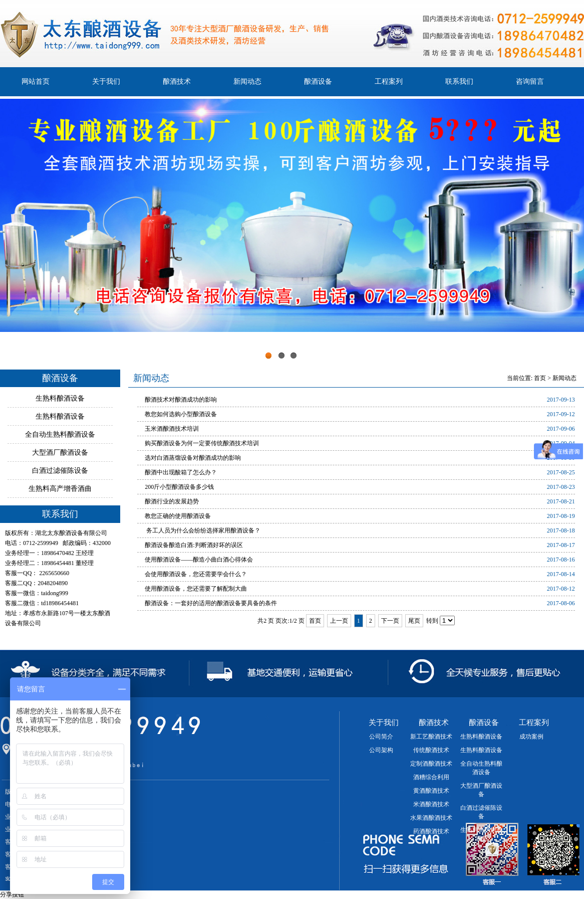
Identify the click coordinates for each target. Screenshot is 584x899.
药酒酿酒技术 (431, 831)
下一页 (390, 620)
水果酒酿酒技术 (431, 817)
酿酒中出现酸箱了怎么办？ (181, 472)
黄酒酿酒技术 (431, 790)
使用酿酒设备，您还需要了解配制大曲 (196, 588)
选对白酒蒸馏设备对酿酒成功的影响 (193, 457)
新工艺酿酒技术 (431, 736)
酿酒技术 (177, 81)
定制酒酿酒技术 (431, 763)
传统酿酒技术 (431, 750)
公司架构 (381, 750)
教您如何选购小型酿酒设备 (181, 414)
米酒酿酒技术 (431, 804)
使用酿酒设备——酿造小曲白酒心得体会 (199, 559)
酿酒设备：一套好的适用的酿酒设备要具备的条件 (211, 603)
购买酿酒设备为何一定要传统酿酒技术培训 (202, 443)
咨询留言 (530, 81)
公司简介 (381, 736)
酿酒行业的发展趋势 (172, 501)
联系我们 (459, 81)
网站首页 (36, 81)
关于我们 (106, 81)
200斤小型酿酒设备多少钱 (179, 486)
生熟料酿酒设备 (60, 398)
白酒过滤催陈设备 (60, 470)
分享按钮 (12, 894)
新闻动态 (247, 81)
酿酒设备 (318, 81)
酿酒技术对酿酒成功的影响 (181, 399)
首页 (540, 378)
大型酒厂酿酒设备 (60, 452)
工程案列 (389, 81)
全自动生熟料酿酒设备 (60, 434)
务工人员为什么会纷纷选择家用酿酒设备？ (202, 530)
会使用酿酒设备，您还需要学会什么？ (196, 574)
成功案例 (531, 736)
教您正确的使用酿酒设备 (178, 515)
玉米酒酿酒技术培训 (172, 428)
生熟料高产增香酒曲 (60, 488)
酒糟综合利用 (431, 777)
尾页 (414, 620)
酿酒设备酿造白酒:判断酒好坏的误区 (193, 545)
